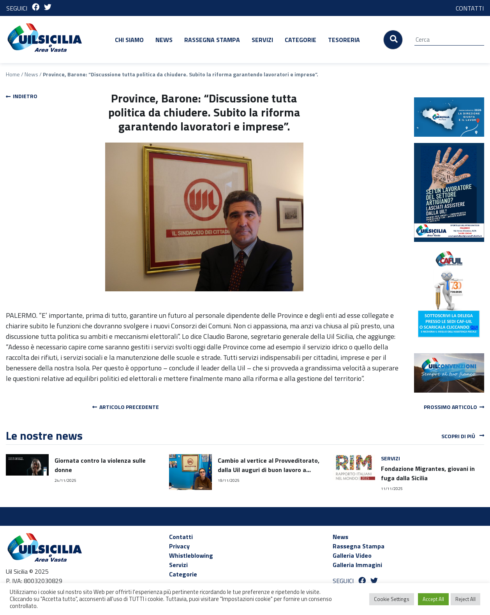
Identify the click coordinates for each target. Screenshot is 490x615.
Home (13, 74)
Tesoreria (344, 39)
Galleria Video (352, 555)
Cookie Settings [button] (391, 599)
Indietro (21, 96)
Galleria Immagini (357, 564)
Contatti (181, 536)
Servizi (262, 39)
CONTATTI (470, 8)
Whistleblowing (191, 555)
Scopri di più (462, 435)
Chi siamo (129, 39)
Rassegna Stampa (212, 39)
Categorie (300, 39)
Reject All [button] (465, 599)
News (164, 39)
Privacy (179, 546)
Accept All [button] (433, 599)
